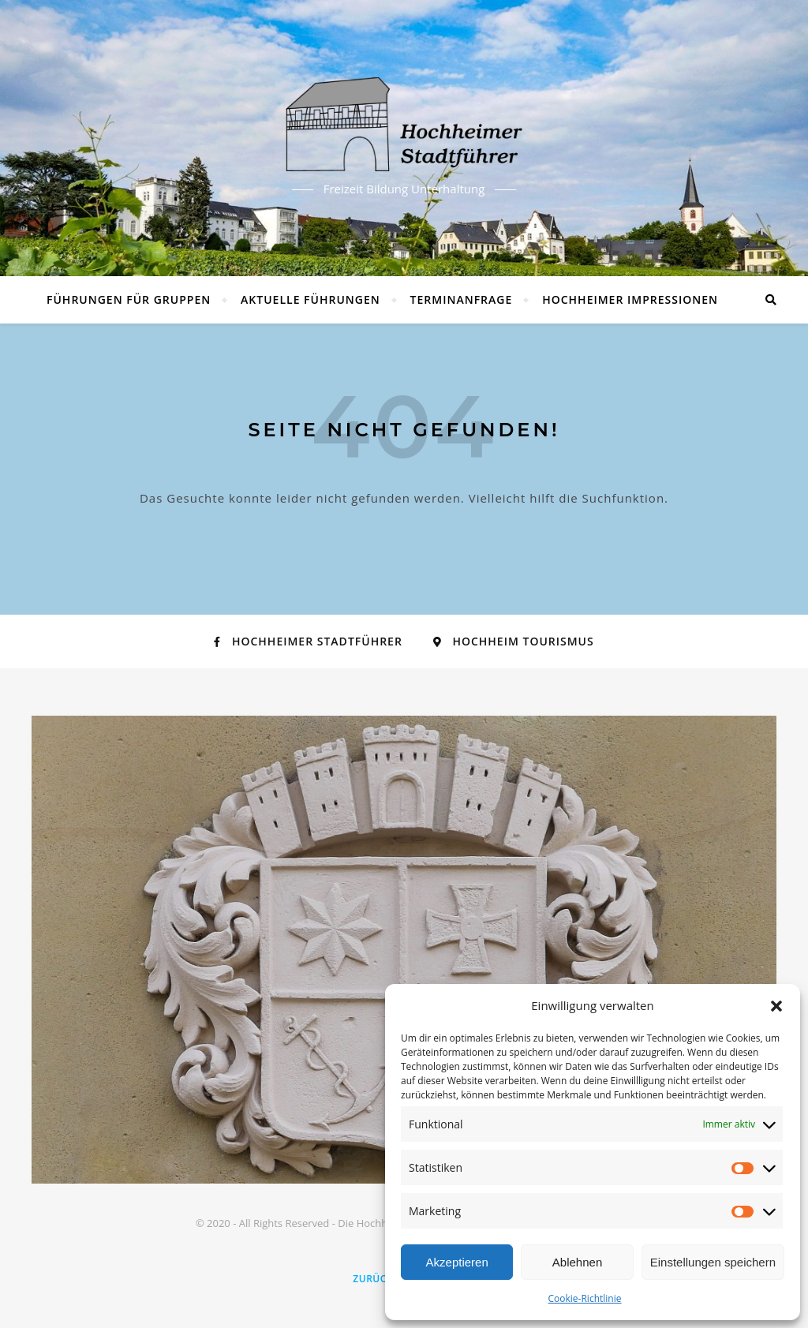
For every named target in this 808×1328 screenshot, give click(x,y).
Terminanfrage (461, 299)
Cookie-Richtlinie (585, 1298)
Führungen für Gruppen (129, 299)
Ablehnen (577, 1262)
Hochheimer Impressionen (630, 299)
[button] (776, 1006)
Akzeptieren (457, 1262)
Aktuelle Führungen (310, 299)
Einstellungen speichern (713, 1262)
